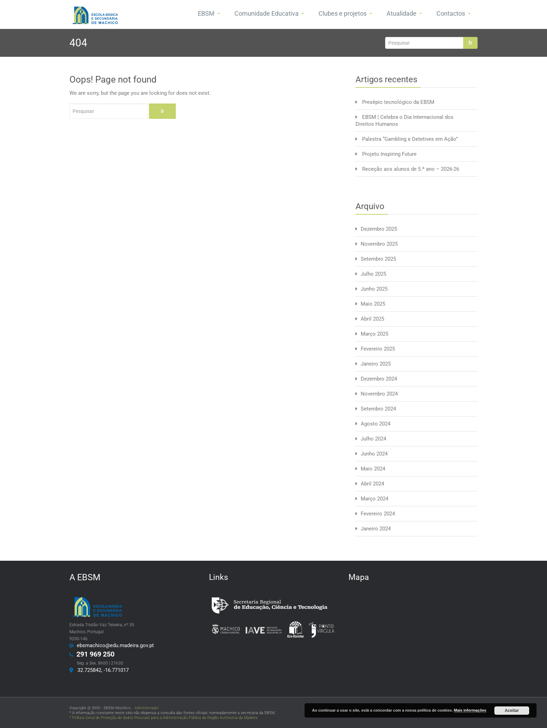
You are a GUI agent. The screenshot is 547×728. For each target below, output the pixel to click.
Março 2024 (374, 499)
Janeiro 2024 (376, 529)
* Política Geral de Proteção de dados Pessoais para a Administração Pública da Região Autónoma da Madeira (163, 717)
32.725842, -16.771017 (102, 670)
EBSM (209, 13)
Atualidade (404, 13)
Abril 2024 (372, 484)
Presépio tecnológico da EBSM (398, 102)
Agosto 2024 (375, 424)
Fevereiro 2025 (378, 349)
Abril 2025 (372, 319)
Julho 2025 (373, 274)
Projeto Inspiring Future (389, 154)
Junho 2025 (374, 289)
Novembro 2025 (379, 244)
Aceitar (512, 710)
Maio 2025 (373, 304)
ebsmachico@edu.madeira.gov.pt (114, 645)
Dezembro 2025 (379, 229)
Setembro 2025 (378, 259)
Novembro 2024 (379, 394)
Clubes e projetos (345, 13)
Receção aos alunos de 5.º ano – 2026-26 (410, 169)
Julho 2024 (373, 439)
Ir (470, 42)
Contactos (453, 13)
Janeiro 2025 (376, 364)
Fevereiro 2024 (378, 514)
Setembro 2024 (378, 409)
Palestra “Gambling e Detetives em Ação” (410, 139)
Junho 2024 (374, 454)
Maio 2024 (373, 469)
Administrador (146, 708)
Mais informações (470, 710)
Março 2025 (374, 334)
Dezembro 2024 (379, 379)
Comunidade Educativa (269, 13)
